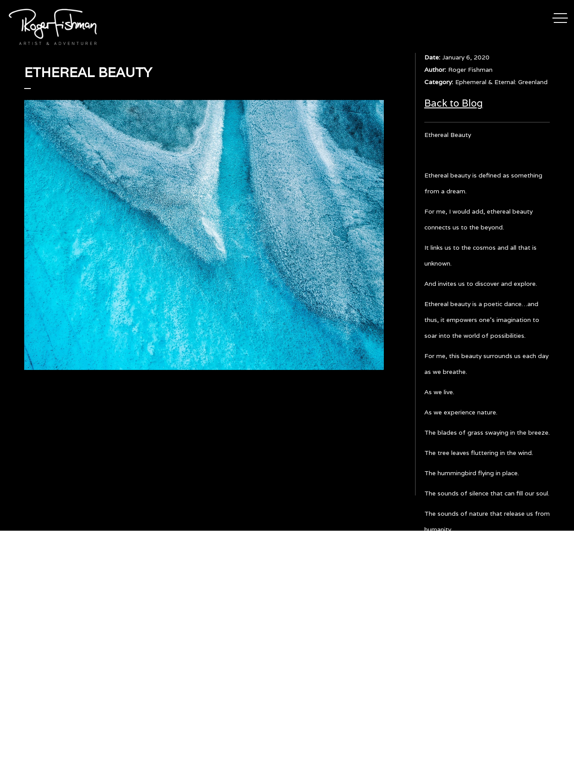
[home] (53, 27)
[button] (560, 17)
